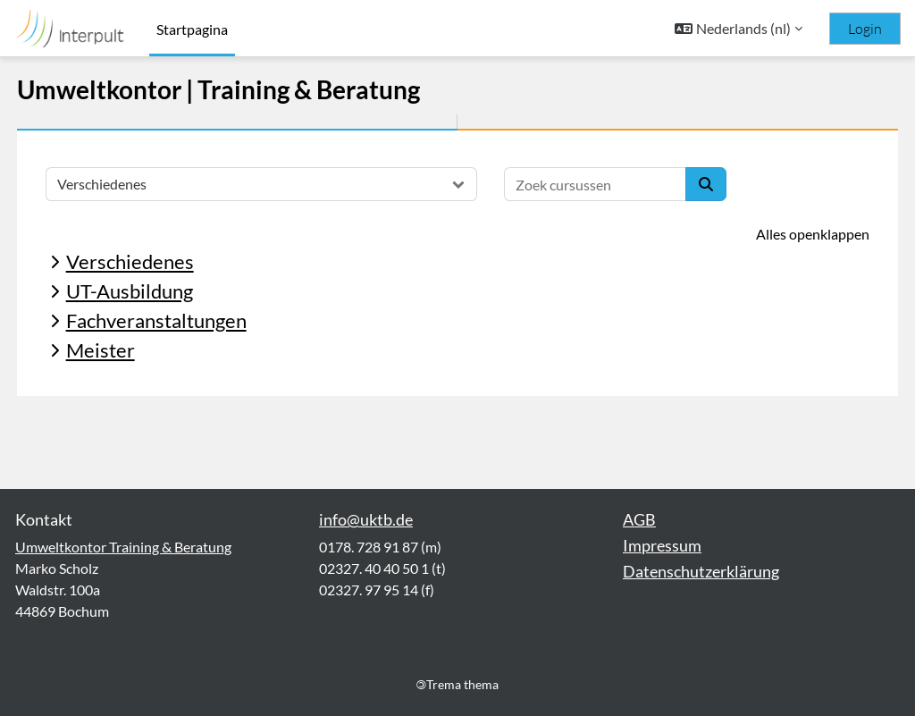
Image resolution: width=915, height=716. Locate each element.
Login (865, 29)
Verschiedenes (163, 261)
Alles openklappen (779, 233)
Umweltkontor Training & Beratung (123, 546)
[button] (738, 29)
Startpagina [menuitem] (192, 29)
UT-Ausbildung (162, 291)
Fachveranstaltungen (189, 320)
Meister (133, 350)
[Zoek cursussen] (628, 184)
